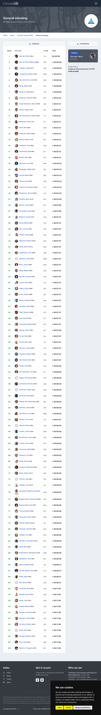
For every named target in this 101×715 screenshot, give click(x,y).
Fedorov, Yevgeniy (25, 648)
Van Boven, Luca (25, 413)
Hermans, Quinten (25, 529)
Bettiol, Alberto (24, 139)
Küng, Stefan (23, 86)
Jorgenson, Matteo (26, 74)
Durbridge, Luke (25, 211)
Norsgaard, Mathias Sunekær (29, 491)
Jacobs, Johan (24, 431)
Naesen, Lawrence (25, 612)
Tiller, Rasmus (24, 312)
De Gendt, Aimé (24, 588)
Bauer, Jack (23, 600)
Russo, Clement (24, 300)
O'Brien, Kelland (24, 523)
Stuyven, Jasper (25, 348)
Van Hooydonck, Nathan (27, 116)
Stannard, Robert (25, 241)
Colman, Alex (24, 479)
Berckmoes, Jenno (26, 437)
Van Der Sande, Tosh (26, 570)
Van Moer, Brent (25, 306)
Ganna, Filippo (24, 110)
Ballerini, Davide (25, 217)
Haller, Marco (24, 247)
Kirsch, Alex (23, 342)
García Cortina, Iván (26, 80)
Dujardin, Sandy (25, 407)
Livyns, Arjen (24, 282)
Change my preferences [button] (82, 707)
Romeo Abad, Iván (25, 505)
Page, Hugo (23, 576)
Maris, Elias (23, 630)
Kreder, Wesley (24, 606)
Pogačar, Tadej (24, 68)
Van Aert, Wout (24, 56)
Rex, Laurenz (23, 229)
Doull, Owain (23, 294)
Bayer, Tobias (24, 473)
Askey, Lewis (24, 288)
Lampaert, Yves (24, 145)
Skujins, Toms (24, 419)
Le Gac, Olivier (24, 443)
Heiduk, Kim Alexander (27, 401)
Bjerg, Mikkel (23, 270)
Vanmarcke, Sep (25, 151)
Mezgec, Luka (24, 485)
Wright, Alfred (24, 235)
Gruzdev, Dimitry (25, 624)
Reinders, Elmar (25, 618)
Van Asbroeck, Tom (26, 372)
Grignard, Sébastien (26, 467)
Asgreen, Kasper (25, 354)
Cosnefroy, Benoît (25, 324)
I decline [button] (68, 707)
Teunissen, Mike (25, 449)
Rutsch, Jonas (24, 205)
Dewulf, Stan (23, 157)
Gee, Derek (23, 318)
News (9, 682)
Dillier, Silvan (23, 461)
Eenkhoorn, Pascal (26, 193)
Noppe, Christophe (26, 378)
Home (5, 35)
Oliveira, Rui (23, 181)
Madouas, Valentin (26, 98)
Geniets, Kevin (24, 199)
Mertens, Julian (24, 258)
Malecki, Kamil (24, 594)
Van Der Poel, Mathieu (27, 62)
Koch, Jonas (23, 264)
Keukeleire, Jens (25, 559)
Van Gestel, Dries (25, 360)
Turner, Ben (23, 336)
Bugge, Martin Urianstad (28, 499)
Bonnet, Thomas (25, 276)
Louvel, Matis (24, 175)
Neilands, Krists (24, 121)
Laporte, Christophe (26, 187)
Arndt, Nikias (23, 223)
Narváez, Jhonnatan (26, 541)
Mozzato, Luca (24, 163)
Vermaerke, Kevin (25, 517)
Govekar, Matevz (25, 636)
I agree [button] (59, 707)
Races (12, 35)
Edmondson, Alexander (27, 553)
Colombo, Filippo (25, 390)
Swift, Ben (22, 547)
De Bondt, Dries (24, 395)
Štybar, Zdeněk (24, 564)
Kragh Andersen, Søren (27, 104)
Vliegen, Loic (23, 535)
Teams (9, 679)
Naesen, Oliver (24, 330)
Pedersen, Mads (25, 133)
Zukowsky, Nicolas (26, 384)
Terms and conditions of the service (45, 709)
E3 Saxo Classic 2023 (25, 35)
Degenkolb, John (25, 253)
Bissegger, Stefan (25, 169)
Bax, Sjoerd (23, 582)
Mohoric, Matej (24, 92)
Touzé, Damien (24, 511)
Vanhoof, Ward (24, 425)
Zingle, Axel (23, 366)
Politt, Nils (23, 127)
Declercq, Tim (24, 455)
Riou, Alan (23, 642)
